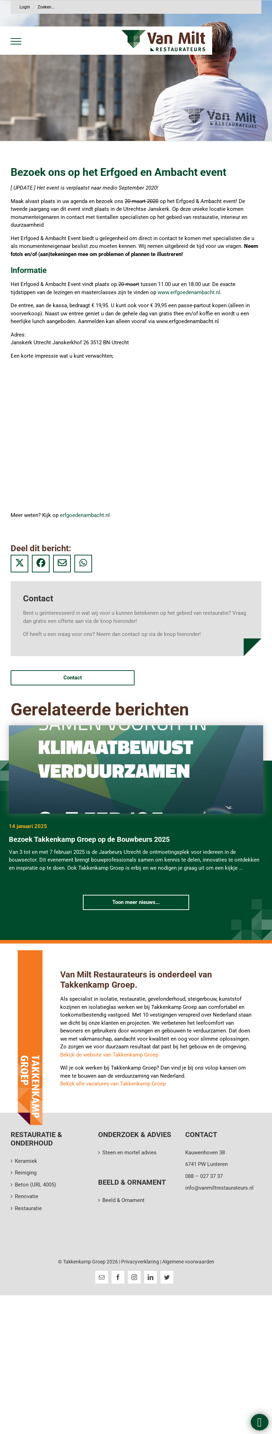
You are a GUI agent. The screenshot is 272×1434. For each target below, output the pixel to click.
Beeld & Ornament (123, 1200)
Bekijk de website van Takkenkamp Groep (109, 1055)
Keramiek (26, 1161)
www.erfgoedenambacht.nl (189, 292)
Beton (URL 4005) (35, 1185)
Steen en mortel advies (129, 1152)
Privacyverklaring (140, 1262)
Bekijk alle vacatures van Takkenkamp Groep (113, 1084)
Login (24, 7)
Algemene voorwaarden (188, 1262)
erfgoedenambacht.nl (85, 515)
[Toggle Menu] (14, 41)
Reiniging (25, 1173)
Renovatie (26, 1196)
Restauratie (28, 1208)
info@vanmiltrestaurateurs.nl (219, 1188)
